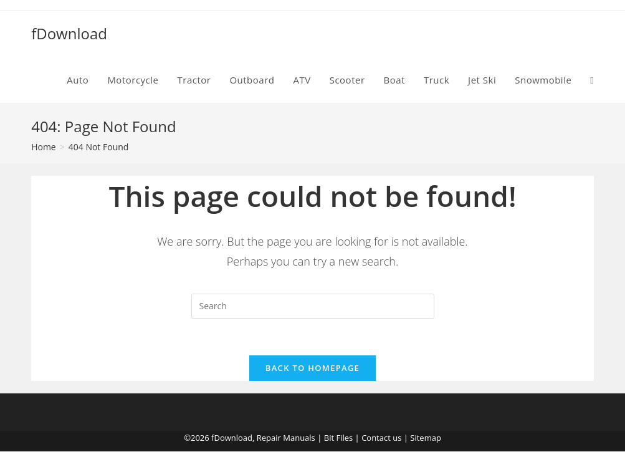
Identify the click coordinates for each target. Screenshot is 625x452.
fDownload (69, 33)
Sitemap (425, 438)
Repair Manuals (286, 438)
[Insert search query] (312, 306)
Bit (329, 438)
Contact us (381, 438)
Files (344, 438)
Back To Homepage (312, 368)
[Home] (43, 147)
